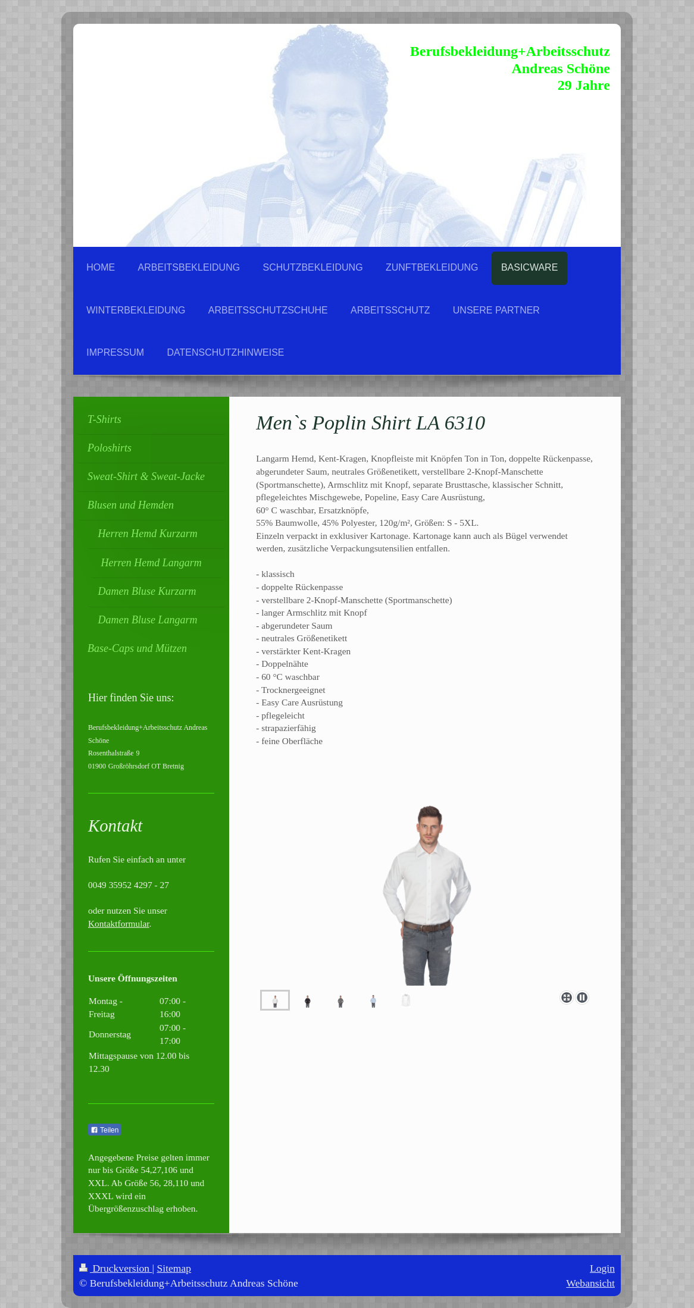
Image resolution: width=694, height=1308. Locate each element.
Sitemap (174, 1268)
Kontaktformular (118, 923)
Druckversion (115, 1268)
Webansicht (590, 1283)
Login (602, 1268)
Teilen (104, 1130)
